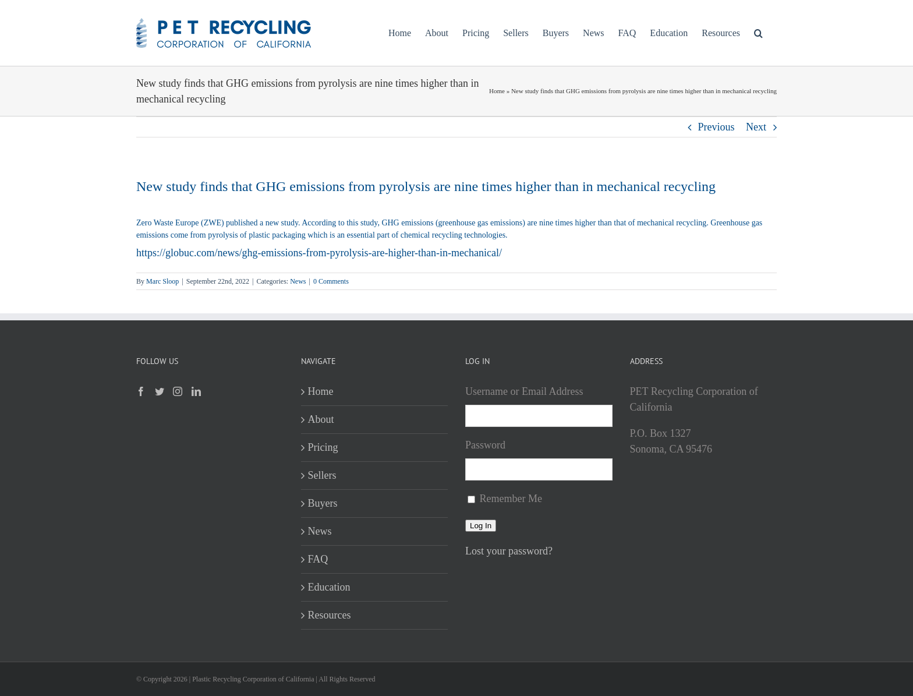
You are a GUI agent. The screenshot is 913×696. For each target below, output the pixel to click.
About (321, 419)
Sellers (322, 475)
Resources (329, 615)
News (298, 281)
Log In (480, 525)
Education (329, 587)
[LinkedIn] (196, 391)
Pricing (323, 447)
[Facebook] (141, 391)
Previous (716, 127)
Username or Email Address (524, 391)
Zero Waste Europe (167, 222)
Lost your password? (509, 551)
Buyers (323, 503)
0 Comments (331, 281)
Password (485, 445)
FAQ (318, 559)
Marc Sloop (162, 281)
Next (756, 127)
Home (497, 90)
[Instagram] (177, 391)
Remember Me (511, 498)
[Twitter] (159, 391)
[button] (758, 33)
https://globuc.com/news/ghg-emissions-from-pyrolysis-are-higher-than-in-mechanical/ (319, 253)
